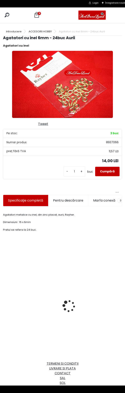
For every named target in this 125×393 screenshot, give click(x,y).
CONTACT (63, 373)
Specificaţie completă (25, 200)
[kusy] (74, 171)
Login (96, 2)
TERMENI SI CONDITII (62, 363)
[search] (7, 15)
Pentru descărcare (68, 200)
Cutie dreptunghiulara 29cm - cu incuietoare (32, 294)
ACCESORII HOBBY (40, 31)
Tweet (43, 124)
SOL (63, 383)
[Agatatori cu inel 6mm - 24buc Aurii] (62, 84)
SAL (62, 378)
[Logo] (92, 15)
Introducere (14, 31)
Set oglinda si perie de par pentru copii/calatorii (91, 315)
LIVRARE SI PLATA (62, 368)
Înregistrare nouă (115, 2)
